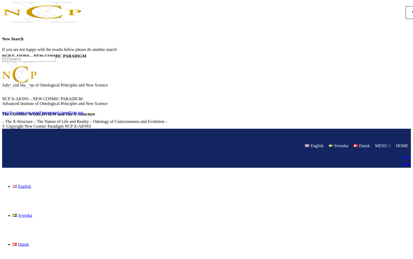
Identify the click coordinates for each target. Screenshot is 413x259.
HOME (402, 145)
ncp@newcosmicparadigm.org (57, 112)
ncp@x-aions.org (16, 112)
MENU (381, 145)
